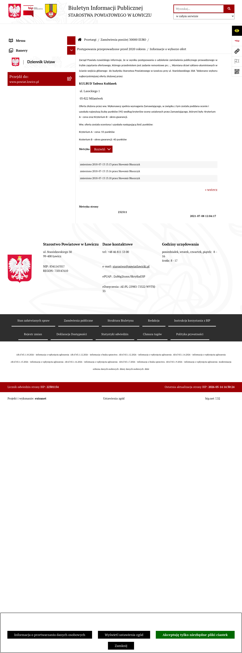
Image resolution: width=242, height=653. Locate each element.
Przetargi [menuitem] (16, 209)
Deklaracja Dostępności (72, 595)
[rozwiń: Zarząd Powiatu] (72, 68)
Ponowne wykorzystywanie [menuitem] (29, 355)
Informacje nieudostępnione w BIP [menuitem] (35, 346)
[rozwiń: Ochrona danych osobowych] (72, 150)
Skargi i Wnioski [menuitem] (21, 380)
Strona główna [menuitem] (20, 38)
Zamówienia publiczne (78, 582)
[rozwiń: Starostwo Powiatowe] (72, 141)
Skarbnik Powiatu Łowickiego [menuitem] (31, 110)
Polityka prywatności (189, 595)
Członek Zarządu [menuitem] (22, 93)
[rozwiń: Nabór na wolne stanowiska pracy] (72, 290)
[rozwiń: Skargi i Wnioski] (72, 380)
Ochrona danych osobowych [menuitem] (30, 150)
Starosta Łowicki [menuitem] (21, 76)
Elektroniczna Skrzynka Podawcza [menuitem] (34, 201)
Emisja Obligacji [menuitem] (21, 363)
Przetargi (90, 28)
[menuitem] (42, 48)
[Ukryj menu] (71, 29)
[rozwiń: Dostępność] (72, 329)
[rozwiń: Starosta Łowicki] (72, 76)
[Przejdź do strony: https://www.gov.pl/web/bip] (237, 41)
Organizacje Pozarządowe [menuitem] (28, 192)
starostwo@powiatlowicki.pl (131, 527)
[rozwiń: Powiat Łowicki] (72, 59)
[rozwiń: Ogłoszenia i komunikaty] (72, 175)
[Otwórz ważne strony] (237, 61)
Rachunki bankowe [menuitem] (23, 167)
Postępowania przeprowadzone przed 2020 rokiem (111, 38)
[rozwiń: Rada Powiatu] (72, 119)
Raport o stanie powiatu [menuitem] (27, 321)
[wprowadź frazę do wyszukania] (198, 9)
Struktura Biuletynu (121, 582)
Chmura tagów (152, 595)
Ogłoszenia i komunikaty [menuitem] (28, 175)
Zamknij (121, 646)
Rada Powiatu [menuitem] (19, 119)
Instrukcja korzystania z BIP (192, 582)
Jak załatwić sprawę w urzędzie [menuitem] (32, 158)
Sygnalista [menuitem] (17, 338)
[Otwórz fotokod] (237, 71)
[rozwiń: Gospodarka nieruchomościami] (72, 220)
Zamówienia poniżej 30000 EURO (123, 28)
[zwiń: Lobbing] (72, 397)
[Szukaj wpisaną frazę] (229, 9)
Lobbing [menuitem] (15, 397)
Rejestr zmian (33, 595)
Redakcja (154, 582)
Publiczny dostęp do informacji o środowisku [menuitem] (33, 301)
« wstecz (211, 178)
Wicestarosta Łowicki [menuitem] (25, 85)
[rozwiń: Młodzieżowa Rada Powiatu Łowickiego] (72, 128)
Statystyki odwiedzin (114, 595)
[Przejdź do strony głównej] (79, 11)
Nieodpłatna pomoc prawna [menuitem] (30, 372)
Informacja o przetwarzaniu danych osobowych (49, 635)
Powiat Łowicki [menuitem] (20, 59)
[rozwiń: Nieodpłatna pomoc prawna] (72, 372)
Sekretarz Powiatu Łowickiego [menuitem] (31, 102)
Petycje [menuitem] (14, 389)
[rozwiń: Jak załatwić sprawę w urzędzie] (72, 158)
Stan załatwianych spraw (33, 582)
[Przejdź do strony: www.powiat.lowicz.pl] (237, 51)
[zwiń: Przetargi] (72, 209)
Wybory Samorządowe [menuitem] (26, 312)
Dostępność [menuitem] (18, 329)
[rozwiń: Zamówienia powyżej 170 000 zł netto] (72, 258)
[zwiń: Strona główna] (72, 38)
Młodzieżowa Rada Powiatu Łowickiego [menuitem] (29, 130)
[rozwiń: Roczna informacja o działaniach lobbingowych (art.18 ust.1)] (72, 429)
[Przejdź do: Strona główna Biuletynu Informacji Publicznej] (80, 28)
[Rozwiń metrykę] (101, 137)
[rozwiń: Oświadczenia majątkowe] (72, 184)
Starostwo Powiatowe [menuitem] (25, 141)
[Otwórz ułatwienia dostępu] (237, 31)
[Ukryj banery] (71, 449)
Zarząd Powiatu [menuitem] (21, 68)
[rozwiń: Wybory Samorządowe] (72, 312)
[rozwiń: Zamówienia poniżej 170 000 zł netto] (72, 242)
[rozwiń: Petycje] (72, 389)
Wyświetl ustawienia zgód (124, 635)
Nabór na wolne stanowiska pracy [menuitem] (34, 290)
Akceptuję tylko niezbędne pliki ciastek (195, 635)
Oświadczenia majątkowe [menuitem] (28, 184)
